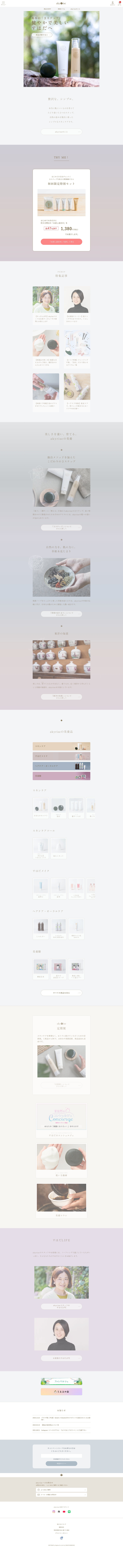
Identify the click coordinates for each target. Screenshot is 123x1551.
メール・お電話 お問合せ (48, 1494)
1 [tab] (59, 84)
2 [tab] (61, 84)
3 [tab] (63, 84)
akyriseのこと (75, 9)
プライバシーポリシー (61, 1533)
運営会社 (61, 1527)
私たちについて (61, 1524)
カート (120, 3)
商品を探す (47, 9)
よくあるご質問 (45, 1490)
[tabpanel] (61, 49)
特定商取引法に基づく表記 (61, 1530)
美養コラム (61, 9)
